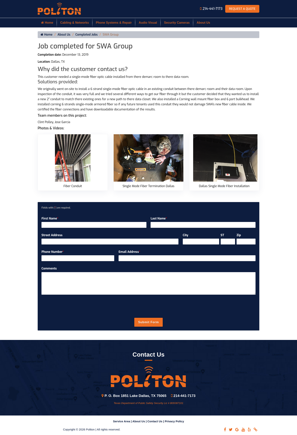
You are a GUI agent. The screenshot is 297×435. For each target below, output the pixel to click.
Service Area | (122, 421)
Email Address (129, 252)
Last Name (159, 218)
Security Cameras (177, 22)
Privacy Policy (174, 421)
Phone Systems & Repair (114, 22)
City (185, 235)
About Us (203, 22)
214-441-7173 (211, 8)
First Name (49, 218)
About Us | (139, 421)
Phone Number (52, 252)
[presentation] (148, 306)
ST (222, 235)
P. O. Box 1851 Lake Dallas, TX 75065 (134, 396)
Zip (239, 235)
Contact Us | (156, 421)
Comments (49, 268)
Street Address (52, 235)
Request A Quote (242, 9)
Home (47, 22)
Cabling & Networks (74, 22)
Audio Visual (148, 22)
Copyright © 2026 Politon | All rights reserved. (91, 429)
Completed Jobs (86, 35)
